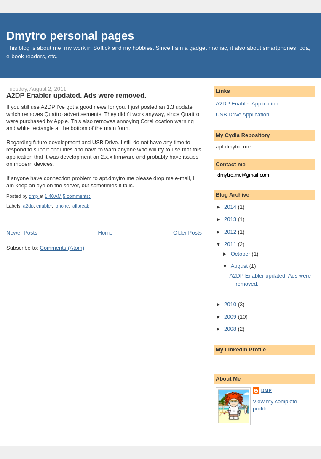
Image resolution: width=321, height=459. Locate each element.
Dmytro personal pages (70, 35)
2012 (231, 232)
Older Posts (187, 233)
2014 (231, 207)
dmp (266, 390)
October (241, 254)
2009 (231, 316)
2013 (231, 219)
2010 (231, 304)
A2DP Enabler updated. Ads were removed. (76, 95)
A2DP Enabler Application (247, 103)
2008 (231, 329)
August (240, 266)
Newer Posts (21, 233)
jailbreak (80, 205)
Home (105, 233)
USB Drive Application (242, 114)
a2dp (28, 205)
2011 (231, 244)
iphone (61, 205)
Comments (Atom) (62, 248)
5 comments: (77, 196)
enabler (44, 205)
